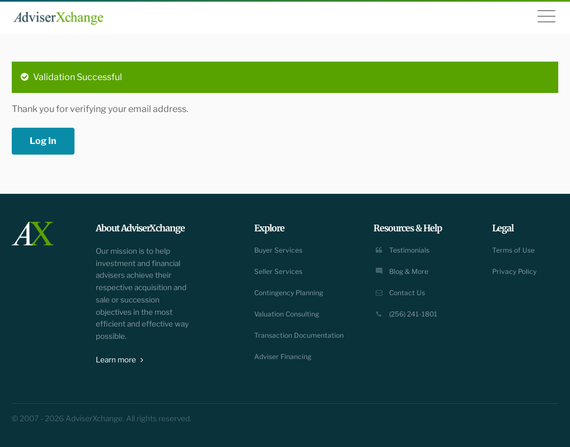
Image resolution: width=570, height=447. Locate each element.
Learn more (119, 359)
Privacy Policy (514, 271)
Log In (43, 141)
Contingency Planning (288, 292)
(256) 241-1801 (405, 314)
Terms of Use (513, 250)
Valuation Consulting (286, 314)
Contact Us (399, 292)
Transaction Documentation (299, 335)
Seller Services (278, 271)
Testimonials (401, 250)
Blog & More (400, 271)
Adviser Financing (282, 356)
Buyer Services (278, 250)
